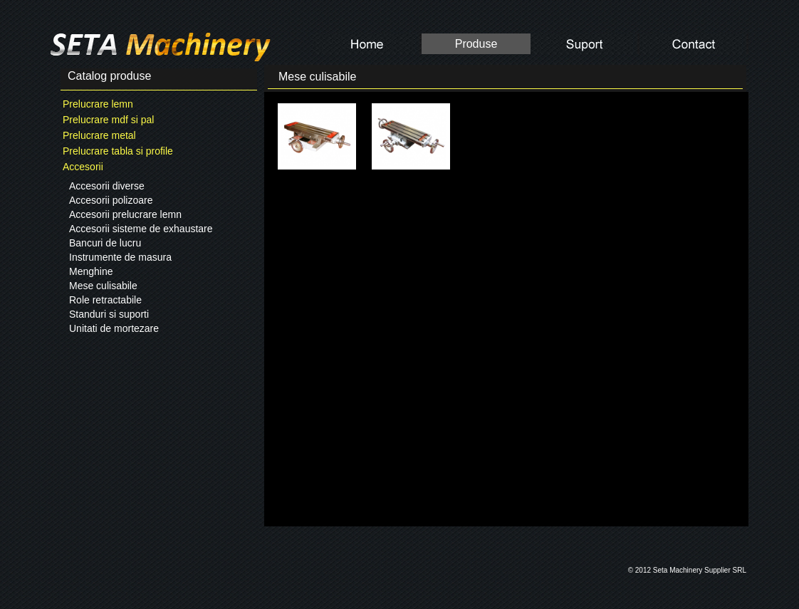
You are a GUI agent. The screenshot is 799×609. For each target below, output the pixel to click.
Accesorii (83, 166)
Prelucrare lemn (98, 104)
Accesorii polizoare (111, 200)
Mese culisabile (103, 285)
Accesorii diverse (107, 186)
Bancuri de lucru (105, 243)
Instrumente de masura (120, 257)
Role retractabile (105, 300)
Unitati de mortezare (114, 328)
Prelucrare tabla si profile (118, 151)
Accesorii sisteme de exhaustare (141, 228)
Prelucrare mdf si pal (108, 119)
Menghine (91, 271)
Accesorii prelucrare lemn (125, 214)
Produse (476, 44)
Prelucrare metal (99, 135)
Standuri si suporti (109, 314)
